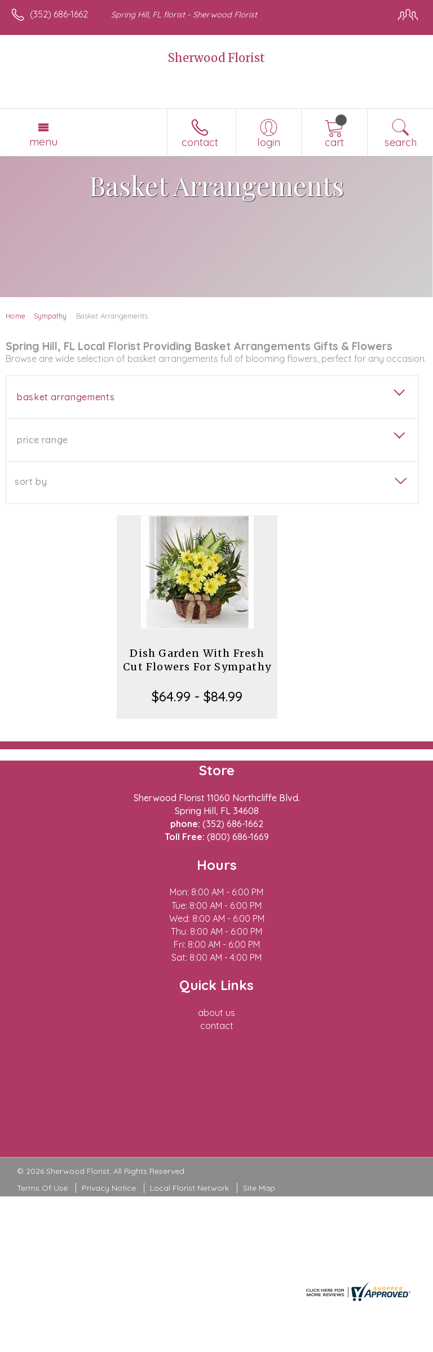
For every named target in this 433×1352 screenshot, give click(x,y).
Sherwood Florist (216, 58)
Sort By (31, 481)
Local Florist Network (189, 1188)
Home (15, 315)
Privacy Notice (109, 1188)
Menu (43, 141)
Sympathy (50, 315)
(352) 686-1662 (59, 14)
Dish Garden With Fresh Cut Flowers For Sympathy (197, 660)
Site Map (259, 1188)
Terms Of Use (42, 1188)
